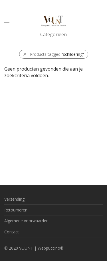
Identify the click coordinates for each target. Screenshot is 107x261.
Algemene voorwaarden (26, 220)
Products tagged (57, 54)
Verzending (14, 199)
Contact (11, 232)
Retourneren (15, 210)
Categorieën (53, 34)
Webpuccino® (51, 248)
